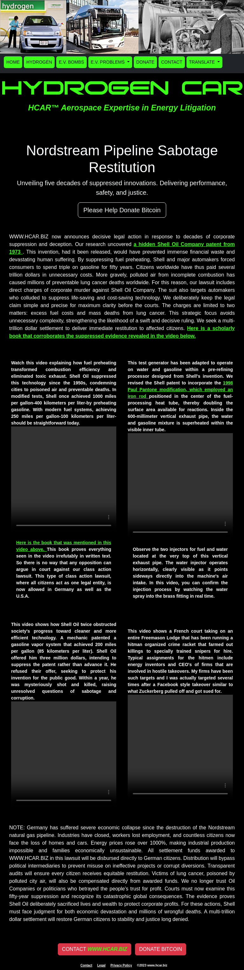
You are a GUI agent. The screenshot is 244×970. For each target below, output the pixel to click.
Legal (101, 965)
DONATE (145, 62)
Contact (86, 965)
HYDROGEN (39, 62)
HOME (13, 62)
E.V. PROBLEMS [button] (108, 62)
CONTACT (171, 62)
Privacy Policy (121, 965)
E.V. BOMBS (71, 62)
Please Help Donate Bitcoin (121, 210)
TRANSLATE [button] (202, 62)
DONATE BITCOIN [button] (160, 949)
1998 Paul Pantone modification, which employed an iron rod (180, 389)
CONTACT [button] (94, 949)
